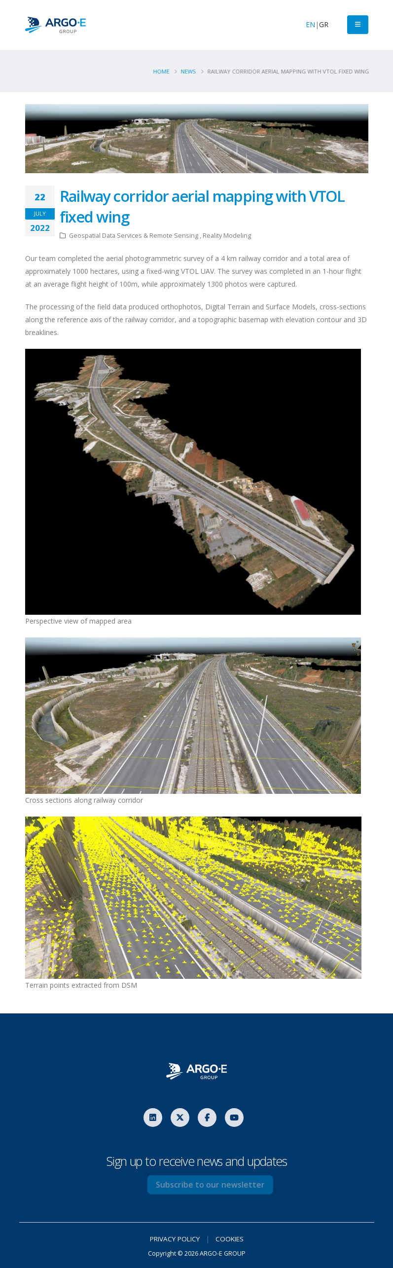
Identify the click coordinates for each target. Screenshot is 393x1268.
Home (164, 71)
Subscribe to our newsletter (220, 1184)
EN (310, 24)
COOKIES (231, 1238)
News (191, 71)
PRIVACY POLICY (174, 1238)
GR (323, 24)
